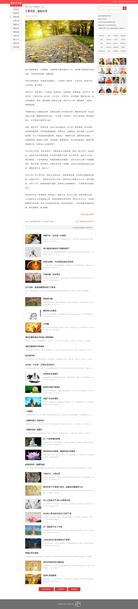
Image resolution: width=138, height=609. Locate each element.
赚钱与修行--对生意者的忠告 (107, 25)
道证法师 (109, 62)
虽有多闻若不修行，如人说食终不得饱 (41, 221)
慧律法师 (116, 90)
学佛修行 (115, 35)
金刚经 (116, 39)
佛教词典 (16, 32)
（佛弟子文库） (71, 604)
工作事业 (123, 39)
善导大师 (123, 90)
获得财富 (115, 47)
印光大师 (109, 90)
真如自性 (108, 39)
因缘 (101, 43)
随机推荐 (16, 13)
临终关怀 (108, 47)
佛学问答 (16, 43)
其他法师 (101, 81)
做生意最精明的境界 (104, 16)
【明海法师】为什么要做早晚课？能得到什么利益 (113, 28)
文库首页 (16, 9)
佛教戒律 (123, 35)
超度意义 (115, 43)
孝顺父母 (101, 35)
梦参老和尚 (123, 62)
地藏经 (123, 47)
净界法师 (101, 90)
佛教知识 (16, 28)
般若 (101, 39)
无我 (109, 51)
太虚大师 (123, 81)
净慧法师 (116, 81)
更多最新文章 (46, 589)
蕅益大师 (116, 62)
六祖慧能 (109, 81)
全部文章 (16, 36)
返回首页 (74, 589)
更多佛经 (61, 589)
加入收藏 (114, 1)
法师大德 (16, 20)
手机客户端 (88, 227)
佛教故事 (16, 17)
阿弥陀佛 (16, 47)
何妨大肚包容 (102, 19)
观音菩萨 (123, 43)
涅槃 (109, 35)
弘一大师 (109, 71)
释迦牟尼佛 (102, 51)
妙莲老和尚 (123, 71)
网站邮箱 (82, 227)
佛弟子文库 (28, 7)
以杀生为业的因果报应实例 (106, 22)
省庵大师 (116, 71)
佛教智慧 (115, 51)
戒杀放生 (108, 43)
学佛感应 (123, 51)
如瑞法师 (101, 71)
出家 (101, 47)
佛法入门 (16, 39)
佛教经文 (16, 24)
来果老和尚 (101, 62)
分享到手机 (76, 227)
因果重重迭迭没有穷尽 (86, 221)
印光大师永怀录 (87, 214)
